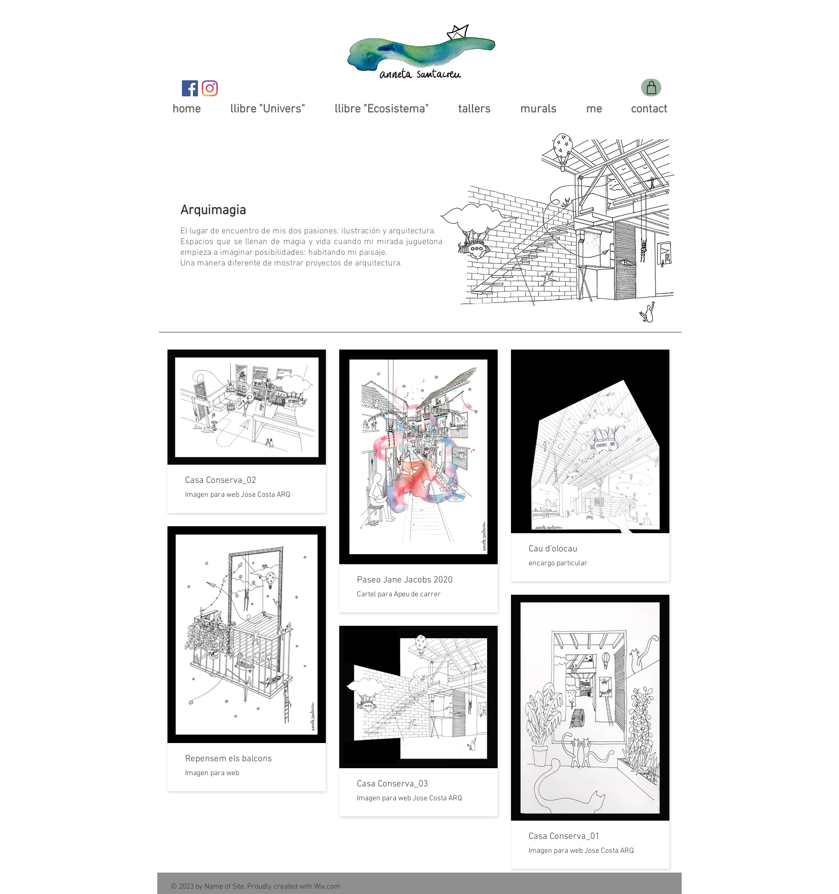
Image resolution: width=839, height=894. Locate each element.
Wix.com (327, 886)
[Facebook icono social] (190, 88)
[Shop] (651, 87)
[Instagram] (210, 88)
